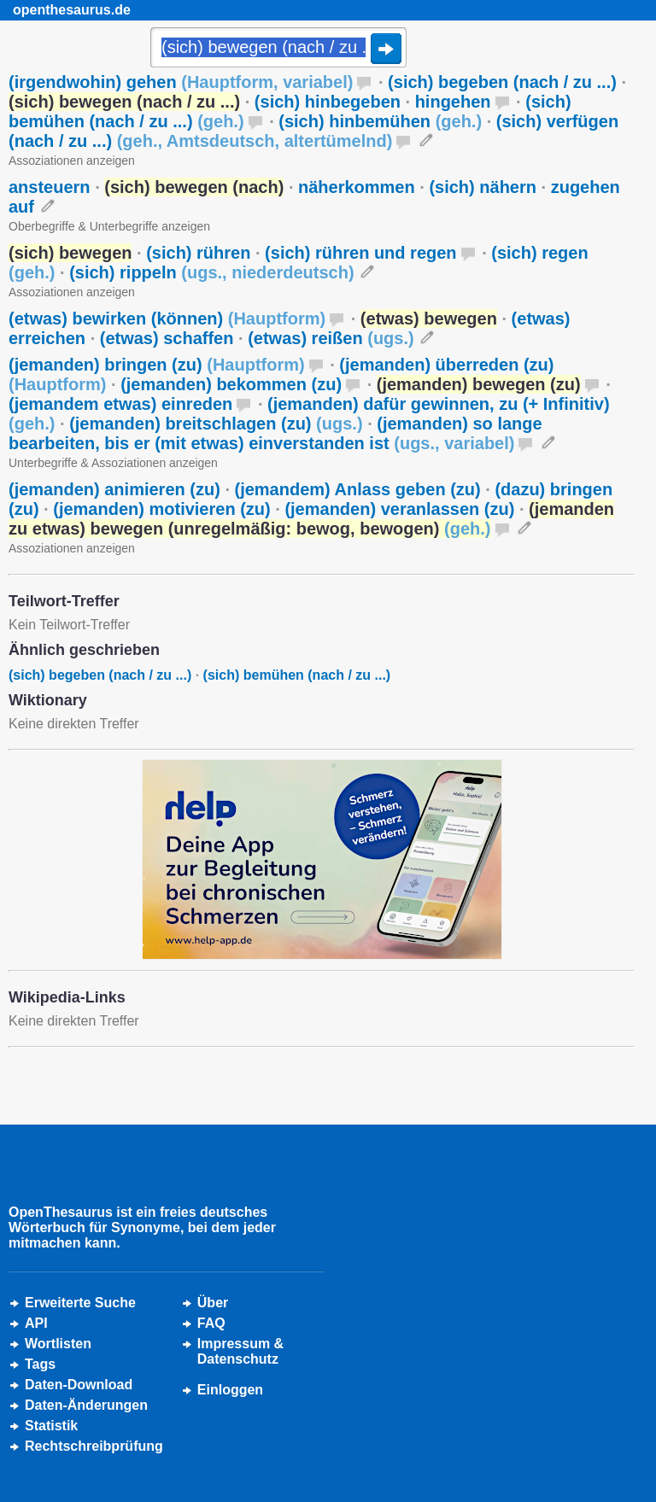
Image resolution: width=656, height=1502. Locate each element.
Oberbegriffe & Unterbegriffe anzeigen (109, 226)
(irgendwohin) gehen (181, 82)
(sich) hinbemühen (380, 121)
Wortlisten (58, 1343)
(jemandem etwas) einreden (120, 403)
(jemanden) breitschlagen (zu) (215, 423)
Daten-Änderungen (86, 1405)
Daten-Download (78, 1384)
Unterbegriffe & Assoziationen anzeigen (113, 463)
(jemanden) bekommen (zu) (231, 384)
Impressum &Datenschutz (240, 1351)
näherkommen (356, 187)
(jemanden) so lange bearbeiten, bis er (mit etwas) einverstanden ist (275, 433)
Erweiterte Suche (80, 1302)
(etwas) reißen (331, 338)
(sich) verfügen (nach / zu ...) (313, 131)
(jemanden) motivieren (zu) (161, 509)
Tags (40, 1364)
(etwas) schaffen (167, 338)
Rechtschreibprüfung (94, 1446)
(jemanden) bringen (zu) (157, 364)
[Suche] (278, 48)
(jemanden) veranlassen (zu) (399, 509)
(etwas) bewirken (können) (167, 318)
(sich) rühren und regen (360, 252)
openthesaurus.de (72, 10)
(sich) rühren (198, 252)
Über (212, 1302)
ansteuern (50, 187)
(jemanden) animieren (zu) (114, 489)
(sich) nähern (482, 187)
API (36, 1323)
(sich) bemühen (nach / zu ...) (297, 675)
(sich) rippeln (211, 272)
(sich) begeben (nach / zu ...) (502, 82)
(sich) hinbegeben (328, 101)
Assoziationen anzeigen (72, 160)
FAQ (211, 1323)
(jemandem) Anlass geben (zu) (358, 489)
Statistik (51, 1425)
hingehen (453, 101)
